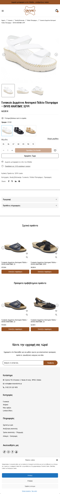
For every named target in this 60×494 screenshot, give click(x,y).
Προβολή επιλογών (30, 486)
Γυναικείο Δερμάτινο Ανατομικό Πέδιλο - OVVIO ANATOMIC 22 (14, 263)
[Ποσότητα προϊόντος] (8, 150)
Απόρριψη (30, 481)
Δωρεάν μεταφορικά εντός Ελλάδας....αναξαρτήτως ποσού (30, 2)
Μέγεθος (4, 139)
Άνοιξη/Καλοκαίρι (19, 20)
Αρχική (3, 20)
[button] (57, 460)
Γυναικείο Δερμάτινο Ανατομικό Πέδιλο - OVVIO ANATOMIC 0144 (44, 263)
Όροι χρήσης (34, 491)
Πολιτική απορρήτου (26, 491)
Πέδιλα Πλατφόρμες (32, 20)
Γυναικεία (10, 20)
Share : (3, 181)
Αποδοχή (30, 475)
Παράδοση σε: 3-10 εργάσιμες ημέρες (17, 166)
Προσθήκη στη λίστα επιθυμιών (55, 150)
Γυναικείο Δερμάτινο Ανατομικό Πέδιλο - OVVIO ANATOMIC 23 (44, 321)
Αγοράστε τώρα (30, 156)
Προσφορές (48, 177)
